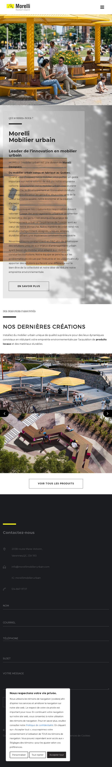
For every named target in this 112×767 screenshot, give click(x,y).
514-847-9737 (19, 589)
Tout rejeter (37, 755)
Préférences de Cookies (76, 735)
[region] (38, 724)
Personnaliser (19, 755)
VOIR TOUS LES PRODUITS (56, 483)
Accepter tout (56, 755)
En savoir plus (29, 286)
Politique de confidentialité (39, 725)
